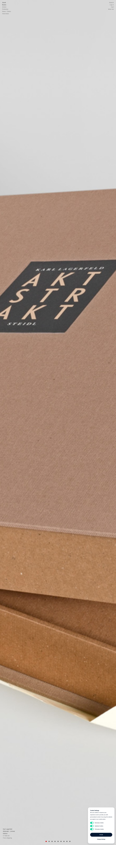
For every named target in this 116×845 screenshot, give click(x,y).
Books (4, 5)
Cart (112, 7)
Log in (112, 5)
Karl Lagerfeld (6, 833)
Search (111, 2)
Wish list (111, 9)
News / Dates (6, 11)
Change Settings (101, 839)
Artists (4, 7)
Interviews (5, 13)
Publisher (5, 9)
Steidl (4, 2)
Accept (101, 834)
